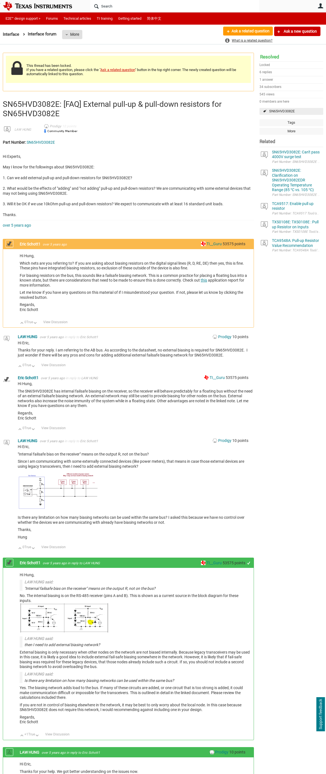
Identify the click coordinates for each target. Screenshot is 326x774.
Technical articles (77, 18)
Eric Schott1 (30, 244)
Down (35, 323)
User (320, 6)
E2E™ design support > (23, 18)
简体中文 (154, 18)
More (74, 34)
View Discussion (55, 322)
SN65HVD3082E (282, 111)
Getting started (129, 18)
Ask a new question (300, 31)
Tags (291, 122)
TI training (105, 18)
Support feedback (320, 714)
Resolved (269, 57)
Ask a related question (250, 31)
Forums (52, 18)
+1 (249, 563)
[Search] (174, 6)
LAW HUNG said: (38, 582)
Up (22, 323)
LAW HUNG (22, 129)
